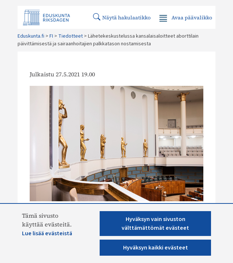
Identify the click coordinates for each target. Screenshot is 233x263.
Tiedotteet (70, 36)
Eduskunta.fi (31, 36)
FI (51, 36)
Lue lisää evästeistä (47, 233)
